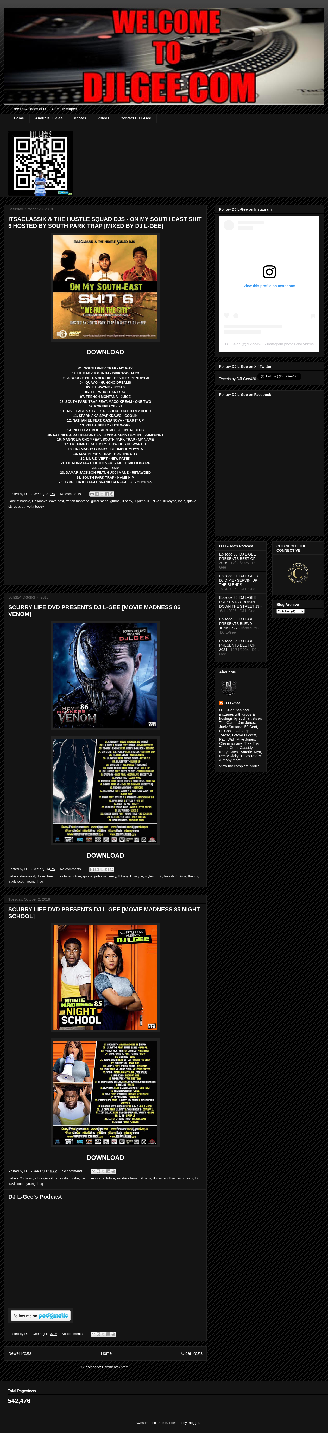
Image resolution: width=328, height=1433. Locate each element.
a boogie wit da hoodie (51, 1178)
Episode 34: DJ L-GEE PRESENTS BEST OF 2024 (237, 645)
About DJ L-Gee (49, 118)
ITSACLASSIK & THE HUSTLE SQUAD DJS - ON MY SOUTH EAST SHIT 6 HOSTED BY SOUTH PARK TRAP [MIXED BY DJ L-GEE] (105, 222)
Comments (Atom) (115, 1367)
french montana (77, 501)
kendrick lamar (127, 1178)
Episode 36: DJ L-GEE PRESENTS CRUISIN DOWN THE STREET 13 (239, 601)
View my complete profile (239, 766)
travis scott (16, 881)
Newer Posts (19, 1353)
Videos (103, 118)
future (77, 876)
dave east (56, 501)
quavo (191, 501)
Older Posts (192, 1353)
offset (171, 1178)
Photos (80, 118)
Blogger (193, 1423)
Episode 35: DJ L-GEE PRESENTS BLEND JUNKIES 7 (237, 623)
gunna (115, 501)
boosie (25, 501)
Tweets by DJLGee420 (237, 379)
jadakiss (100, 876)
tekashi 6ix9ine (175, 876)
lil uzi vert (154, 501)
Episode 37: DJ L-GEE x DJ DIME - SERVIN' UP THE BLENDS (239, 580)
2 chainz (26, 1178)
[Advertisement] (105, 548)
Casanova (39, 501)
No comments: (71, 494)
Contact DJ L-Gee (136, 118)
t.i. (23, 506)
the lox (193, 876)
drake (41, 876)
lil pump (140, 501)
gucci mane (99, 501)
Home (19, 118)
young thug (34, 881)
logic (181, 501)
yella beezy (35, 506)
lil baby (127, 501)
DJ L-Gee (233, 344)
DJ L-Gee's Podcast (35, 1196)
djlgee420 (254, 344)
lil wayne (169, 501)
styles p (14, 506)
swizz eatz (185, 1178)
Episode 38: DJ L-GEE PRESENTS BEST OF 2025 (237, 558)
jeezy (112, 876)
